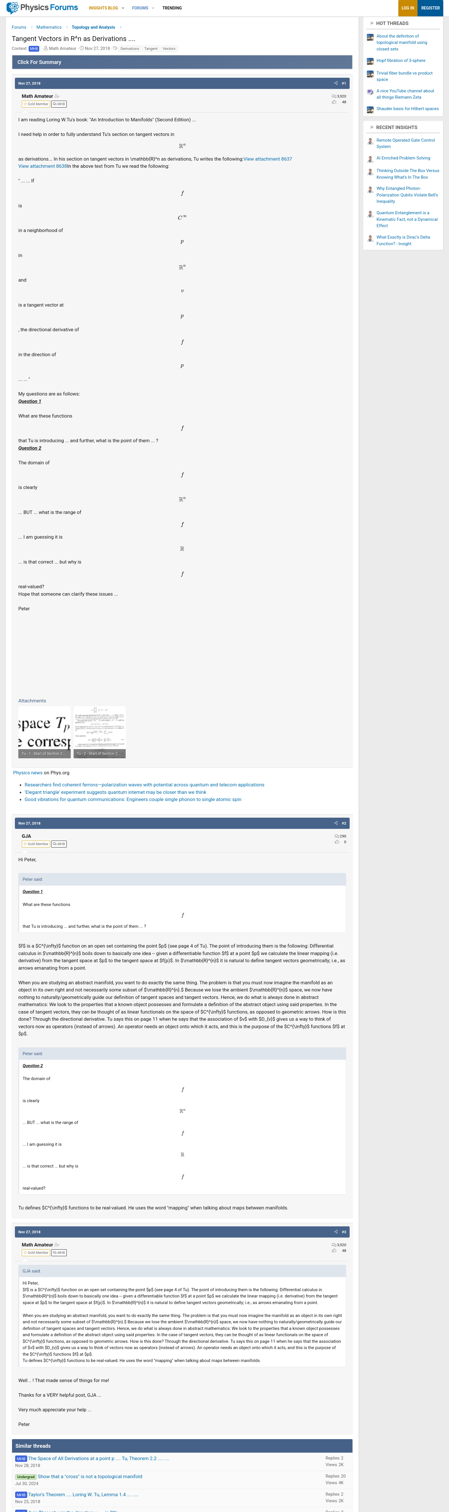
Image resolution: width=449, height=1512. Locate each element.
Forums (186, 8)
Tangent (196, 50)
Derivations (175, 50)
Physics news (73, 787)
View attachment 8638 (88, 175)
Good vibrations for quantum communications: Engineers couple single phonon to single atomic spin (178, 821)
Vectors (214, 50)
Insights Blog (149, 8)
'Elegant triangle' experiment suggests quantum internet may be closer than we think (161, 814)
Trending (217, 8)
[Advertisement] (182, 663)
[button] (168, 8)
